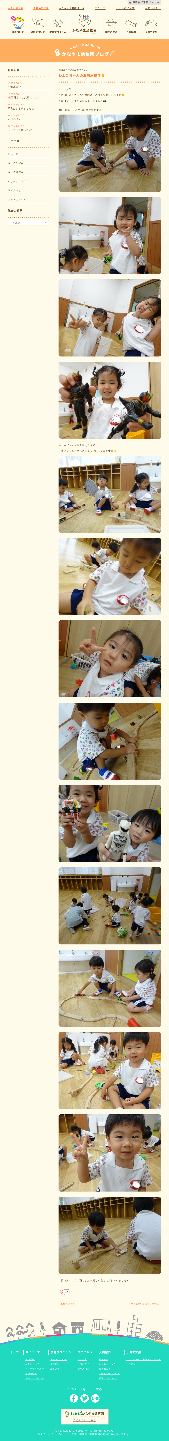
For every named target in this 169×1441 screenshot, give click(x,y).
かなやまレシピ (17, 181)
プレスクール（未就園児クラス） (143, 1359)
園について (33, 1352)
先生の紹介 (83, 1369)
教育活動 (55, 1364)
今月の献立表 (16, 172)
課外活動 (55, 1369)
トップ (14, 1352)
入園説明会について (109, 1373)
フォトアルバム (17, 199)
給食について (32, 1364)
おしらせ (13, 154)
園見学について (107, 1364)
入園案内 (105, 1352)
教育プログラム (61, 1352)
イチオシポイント (34, 1378)
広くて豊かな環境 (34, 1369)
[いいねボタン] (61, 1292)
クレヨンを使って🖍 (20, 130)
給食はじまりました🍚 (21, 108)
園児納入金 (105, 1369)
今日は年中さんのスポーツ (146, 1303)
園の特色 (30, 1359)
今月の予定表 (16, 163)
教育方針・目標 (58, 1359)
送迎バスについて (108, 1378)
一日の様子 (83, 1364)
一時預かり (132, 1364)
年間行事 (82, 1359)
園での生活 (85, 1352)
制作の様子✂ (66, 1303)
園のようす (14, 190)
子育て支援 (133, 1352)
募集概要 (103, 1359)
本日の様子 (14, 119)
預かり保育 (31, 1373)
